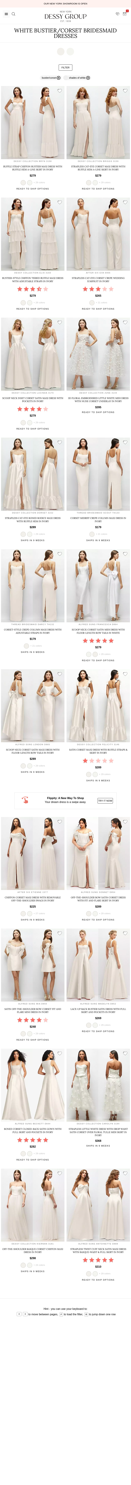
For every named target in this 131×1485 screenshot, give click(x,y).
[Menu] (6, 14)
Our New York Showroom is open (65, 3)
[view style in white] (29, 182)
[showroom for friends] (117, 13)
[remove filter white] (77, 78)
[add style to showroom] (59, 91)
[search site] (13, 14)
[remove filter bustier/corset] (51, 78)
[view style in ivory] (95, 654)
